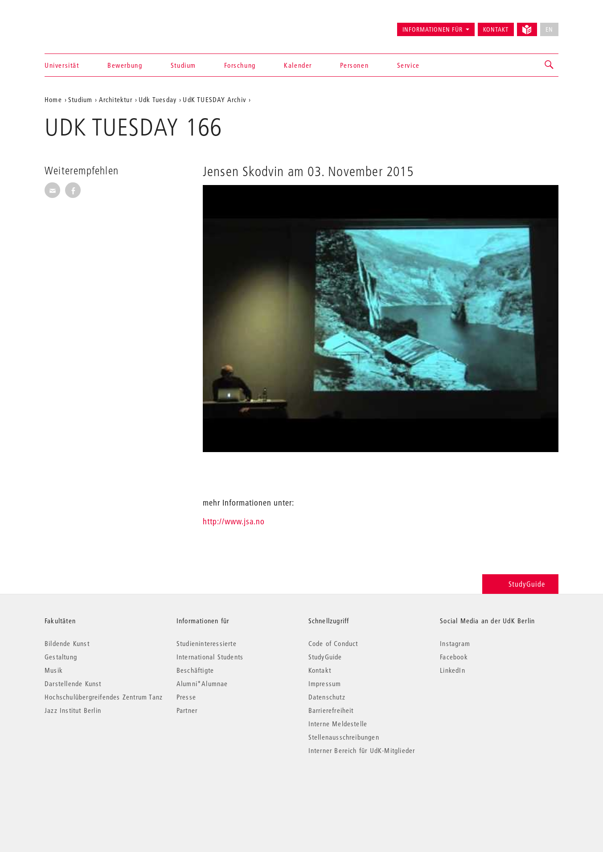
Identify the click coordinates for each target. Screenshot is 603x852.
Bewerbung (124, 65)
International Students (209, 656)
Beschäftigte (195, 670)
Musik (54, 670)
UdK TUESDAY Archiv (214, 99)
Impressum (324, 683)
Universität (62, 65)
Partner (186, 710)
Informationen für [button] (432, 29)
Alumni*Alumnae (202, 683)
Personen (354, 65)
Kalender (298, 65)
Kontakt (496, 29)
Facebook (454, 656)
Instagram (455, 643)
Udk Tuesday (157, 99)
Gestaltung (61, 656)
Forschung (239, 65)
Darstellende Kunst (73, 683)
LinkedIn (452, 670)
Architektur (115, 99)
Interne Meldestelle (338, 723)
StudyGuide (520, 584)
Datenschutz (326, 696)
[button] (549, 65)
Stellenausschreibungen (343, 737)
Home (53, 99)
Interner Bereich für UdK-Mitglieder (361, 750)
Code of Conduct (333, 643)
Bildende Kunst (67, 643)
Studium (183, 65)
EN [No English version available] (549, 29)
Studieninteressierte (206, 643)
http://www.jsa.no (234, 521)
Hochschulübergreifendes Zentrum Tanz (104, 696)
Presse (186, 696)
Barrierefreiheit (331, 710)
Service (408, 65)
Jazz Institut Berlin (73, 710)
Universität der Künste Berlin (80, 25)
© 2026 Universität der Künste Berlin (91, 788)
